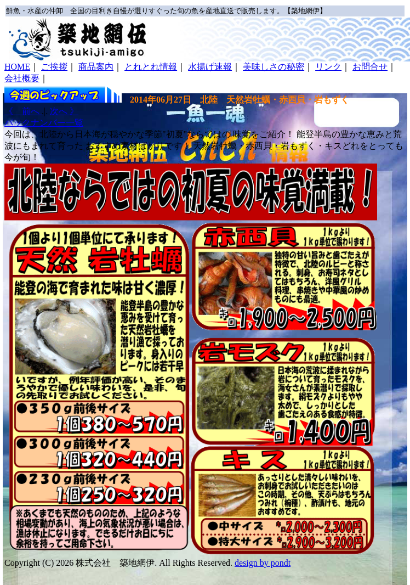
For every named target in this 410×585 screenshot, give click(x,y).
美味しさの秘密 (273, 66)
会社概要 (21, 78)
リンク (328, 66)
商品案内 (95, 66)
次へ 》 (64, 111)
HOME (17, 66)
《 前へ (23, 111)
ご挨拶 (54, 66)
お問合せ (370, 66)
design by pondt (263, 562)
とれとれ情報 (150, 66)
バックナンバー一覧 (43, 122)
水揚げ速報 (210, 66)
